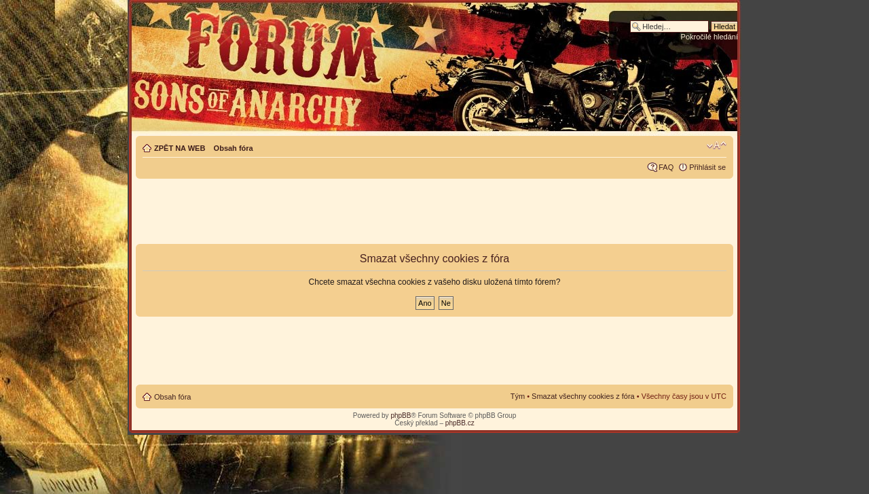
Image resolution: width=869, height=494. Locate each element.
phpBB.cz (460, 423)
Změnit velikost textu (716, 145)
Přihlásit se (707, 167)
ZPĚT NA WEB (179, 148)
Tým (518, 396)
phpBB (400, 415)
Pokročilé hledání (709, 37)
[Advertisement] (434, 212)
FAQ (666, 167)
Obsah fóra (233, 148)
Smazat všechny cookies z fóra (583, 396)
